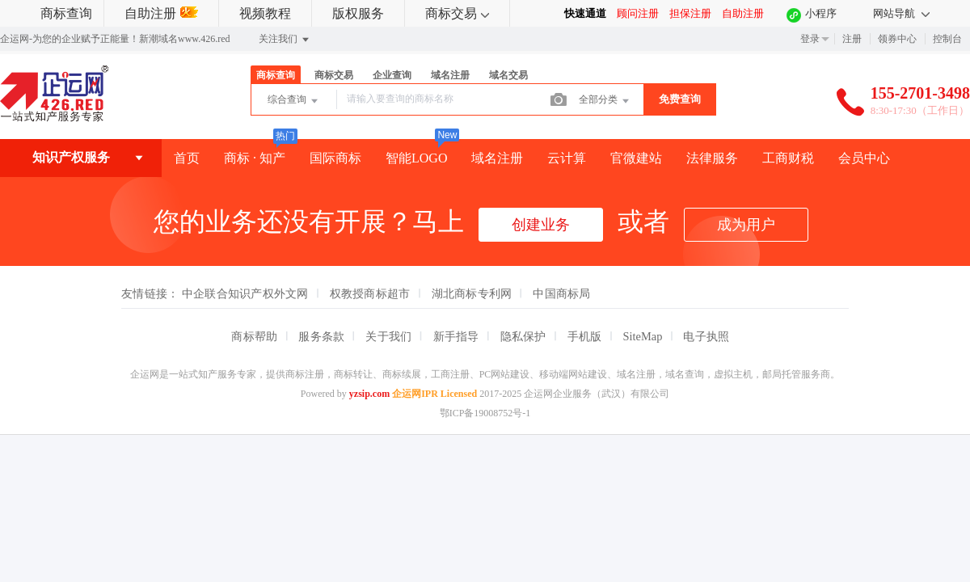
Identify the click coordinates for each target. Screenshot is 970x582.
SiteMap (643, 336)
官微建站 (636, 158)
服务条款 (321, 336)
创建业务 (541, 225)
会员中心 (864, 158)
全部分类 (605, 101)
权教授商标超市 (370, 293)
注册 (852, 38)
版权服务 (358, 13)
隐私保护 (523, 336)
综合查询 (294, 101)
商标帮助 (254, 336)
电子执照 (706, 336)
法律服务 (712, 158)
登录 (810, 38)
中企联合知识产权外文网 (245, 293)
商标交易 (457, 13)
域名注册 (450, 75)
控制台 (947, 38)
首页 (187, 158)
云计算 (566, 158)
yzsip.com (369, 393)
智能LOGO (416, 158)
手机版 (584, 336)
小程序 (821, 13)
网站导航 (901, 13)
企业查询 (392, 75)
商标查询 (66, 13)
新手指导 (456, 336)
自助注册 (161, 13)
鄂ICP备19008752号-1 (485, 413)
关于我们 (388, 336)
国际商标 (335, 158)
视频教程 (265, 13)
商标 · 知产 (254, 158)
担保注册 (690, 13)
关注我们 (285, 39)
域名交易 (508, 75)
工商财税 (788, 158)
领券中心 (897, 38)
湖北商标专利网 (472, 293)
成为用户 (746, 225)
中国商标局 (561, 293)
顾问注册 (638, 13)
